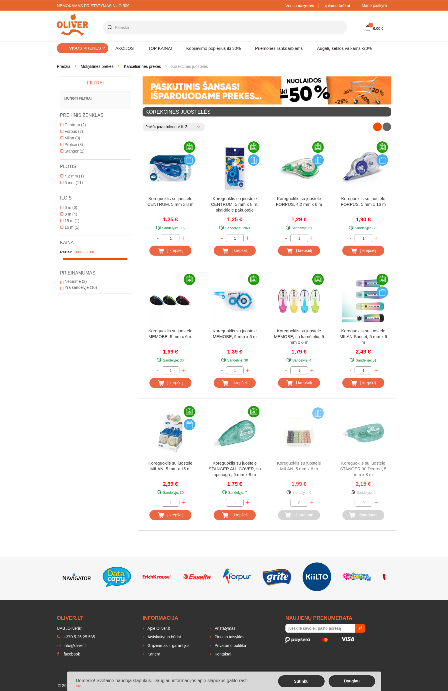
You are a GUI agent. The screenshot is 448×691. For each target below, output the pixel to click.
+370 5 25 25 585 (76, 637)
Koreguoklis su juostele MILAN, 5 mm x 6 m (299, 466)
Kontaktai (222, 654)
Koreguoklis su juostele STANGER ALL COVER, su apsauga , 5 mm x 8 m (235, 469)
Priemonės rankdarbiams (279, 48)
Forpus (71, 131)
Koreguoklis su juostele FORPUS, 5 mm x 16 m (363, 201)
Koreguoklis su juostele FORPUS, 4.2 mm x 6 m (299, 201)
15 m (69, 220)
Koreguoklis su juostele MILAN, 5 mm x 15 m (170, 466)
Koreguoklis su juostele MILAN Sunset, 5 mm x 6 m (363, 336)
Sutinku (301, 681)
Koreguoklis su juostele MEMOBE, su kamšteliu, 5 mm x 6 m (299, 336)
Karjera (153, 654)
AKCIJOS (124, 48)
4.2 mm (72, 176)
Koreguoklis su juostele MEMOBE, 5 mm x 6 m (170, 333)
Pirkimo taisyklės (228, 637)
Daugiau (352, 681)
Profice (71, 144)
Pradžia (63, 66)
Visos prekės (87, 48)
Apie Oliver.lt (158, 628)
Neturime (73, 281)
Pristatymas (224, 628)
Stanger (72, 151)
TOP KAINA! (160, 48)
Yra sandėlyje (78, 287)
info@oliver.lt (72, 645)
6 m (68, 207)
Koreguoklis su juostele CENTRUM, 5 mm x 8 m (170, 201)
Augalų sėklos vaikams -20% (344, 48)
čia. (79, 685)
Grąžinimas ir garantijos (167, 645)
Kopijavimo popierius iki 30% (213, 48)
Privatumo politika (229, 645)
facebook (68, 654)
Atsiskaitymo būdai (163, 637)
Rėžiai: (66, 252)
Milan (70, 138)
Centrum (73, 125)
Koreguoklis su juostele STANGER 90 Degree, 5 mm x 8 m (363, 469)
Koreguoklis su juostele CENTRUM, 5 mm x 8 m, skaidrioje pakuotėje (235, 204)
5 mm (71, 182)
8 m (68, 214)
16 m (69, 227)
